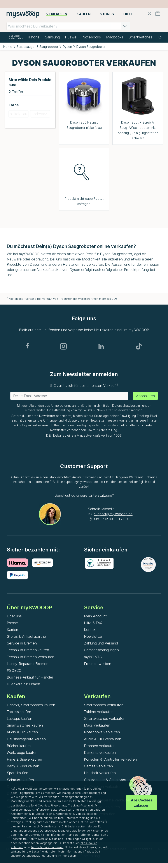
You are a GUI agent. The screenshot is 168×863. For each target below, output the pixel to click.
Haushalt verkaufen (100, 773)
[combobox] (68, 26)
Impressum (69, 855)
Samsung (52, 37)
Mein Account (95, 616)
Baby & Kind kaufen (23, 766)
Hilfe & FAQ (93, 623)
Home (7, 46)
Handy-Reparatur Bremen (27, 663)
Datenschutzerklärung (36, 855)
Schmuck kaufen (20, 780)
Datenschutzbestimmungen (131, 405)
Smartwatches (140, 37)
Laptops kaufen (19, 718)
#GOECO (14, 670)
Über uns (14, 616)
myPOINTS (93, 657)
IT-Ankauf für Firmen (23, 684)
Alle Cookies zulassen (141, 802)
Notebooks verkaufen (102, 732)
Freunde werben (97, 663)
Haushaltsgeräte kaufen (26, 739)
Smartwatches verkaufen (104, 718)
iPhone (34, 37)
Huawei (71, 37)
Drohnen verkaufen (100, 746)
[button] (125, 26)
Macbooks (114, 37)
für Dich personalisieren (47, 847)
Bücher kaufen (19, 746)
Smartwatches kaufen (25, 725)
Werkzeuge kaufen (22, 752)
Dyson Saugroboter (90, 46)
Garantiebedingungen (101, 650)
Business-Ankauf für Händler (30, 677)
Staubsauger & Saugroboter (37, 46)
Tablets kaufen (19, 712)
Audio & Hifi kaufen (22, 732)
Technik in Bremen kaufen (28, 650)
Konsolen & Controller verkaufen (110, 759)
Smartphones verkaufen (103, 705)
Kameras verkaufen (100, 752)
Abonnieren (145, 396)
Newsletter (93, 636)
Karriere (13, 629)
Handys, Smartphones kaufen (31, 705)
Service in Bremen (22, 643)
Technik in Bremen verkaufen (30, 657)
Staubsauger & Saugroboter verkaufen (115, 780)
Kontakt (90, 629)
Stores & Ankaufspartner (27, 636)
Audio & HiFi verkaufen (102, 739)
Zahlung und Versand (101, 643)
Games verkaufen (98, 766)
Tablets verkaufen (99, 712)
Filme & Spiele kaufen (24, 759)
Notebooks (91, 37)
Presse (12, 623)
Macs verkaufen (97, 725)
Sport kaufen (17, 773)
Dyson (67, 46)
